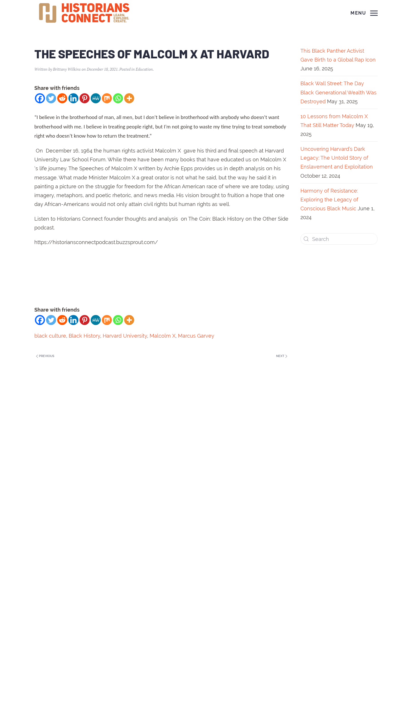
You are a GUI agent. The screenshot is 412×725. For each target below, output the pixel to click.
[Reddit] (62, 98)
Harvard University (125, 336)
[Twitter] (51, 98)
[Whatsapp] (118, 98)
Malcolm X (162, 336)
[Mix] (107, 98)
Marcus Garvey (196, 336)
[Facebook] (40, 98)
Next (281, 356)
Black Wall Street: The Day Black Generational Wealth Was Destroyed (338, 92)
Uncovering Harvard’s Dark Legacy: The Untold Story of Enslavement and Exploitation (336, 158)
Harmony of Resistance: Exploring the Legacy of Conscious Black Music (329, 199)
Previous (45, 356)
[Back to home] (85, 13)
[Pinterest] (85, 98)
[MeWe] (96, 98)
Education (144, 69)
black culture (50, 336)
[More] (129, 98)
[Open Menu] (364, 13)
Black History (84, 336)
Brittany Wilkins (67, 69)
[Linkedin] (73, 98)
